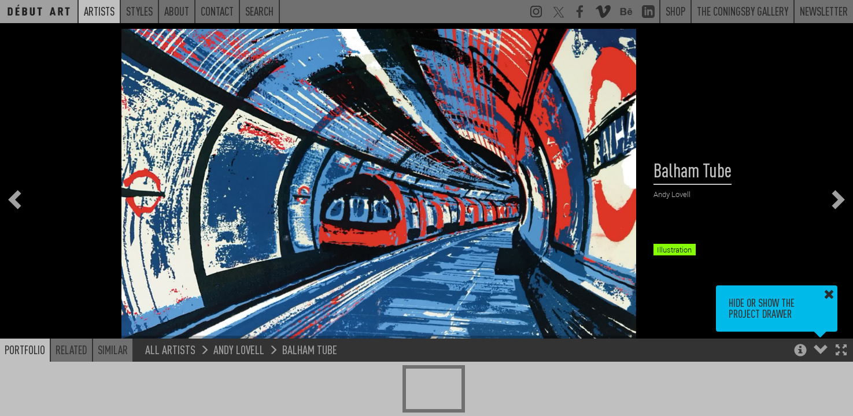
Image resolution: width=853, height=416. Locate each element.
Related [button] (71, 349)
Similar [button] (113, 349)
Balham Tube (309, 349)
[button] (841, 351)
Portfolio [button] (25, 349)
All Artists (170, 349)
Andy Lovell (238, 349)
